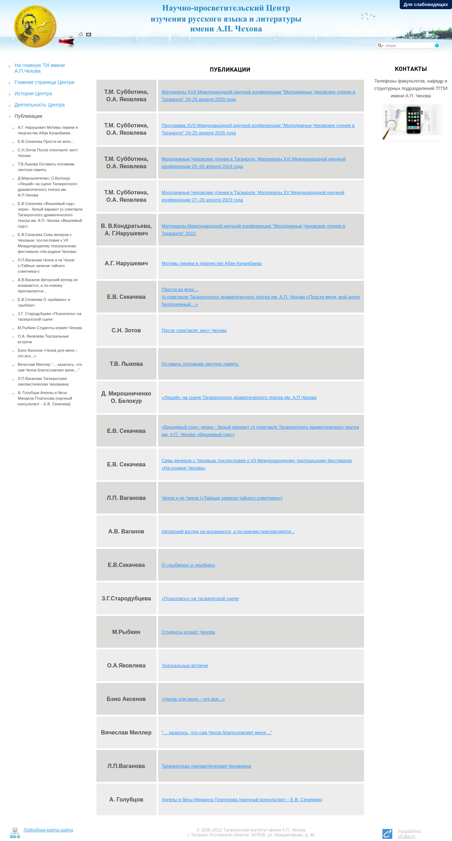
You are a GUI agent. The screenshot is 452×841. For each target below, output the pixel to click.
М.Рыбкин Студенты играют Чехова (50, 328)
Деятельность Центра (39, 105)
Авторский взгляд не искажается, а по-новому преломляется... (228, 531)
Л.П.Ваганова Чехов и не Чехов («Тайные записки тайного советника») (46, 265)
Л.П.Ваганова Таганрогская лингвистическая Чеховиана (43, 381)
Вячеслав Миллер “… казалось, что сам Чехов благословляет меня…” (50, 367)
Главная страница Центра (44, 82)
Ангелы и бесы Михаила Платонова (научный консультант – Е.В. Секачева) (242, 799)
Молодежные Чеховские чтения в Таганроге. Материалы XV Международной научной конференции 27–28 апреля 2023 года (253, 196)
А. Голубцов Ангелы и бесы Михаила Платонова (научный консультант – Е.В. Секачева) (45, 398)
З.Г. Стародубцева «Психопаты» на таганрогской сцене (49, 316)
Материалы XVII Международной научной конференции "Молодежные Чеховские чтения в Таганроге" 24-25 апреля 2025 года (258, 95)
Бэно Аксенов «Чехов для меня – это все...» (48, 353)
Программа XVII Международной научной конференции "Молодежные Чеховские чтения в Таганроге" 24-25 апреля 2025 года (258, 129)
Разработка (409, 834)
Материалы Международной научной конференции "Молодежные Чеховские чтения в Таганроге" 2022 (253, 229)
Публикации (28, 116)
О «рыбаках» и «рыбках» (188, 565)
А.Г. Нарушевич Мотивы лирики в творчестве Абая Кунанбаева (48, 130)
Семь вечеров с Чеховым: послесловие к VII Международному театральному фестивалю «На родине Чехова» (257, 464)
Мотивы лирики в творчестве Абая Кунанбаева (212, 263)
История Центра (33, 93)
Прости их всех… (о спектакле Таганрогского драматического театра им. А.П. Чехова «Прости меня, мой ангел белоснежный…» (261, 297)
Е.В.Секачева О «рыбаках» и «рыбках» (44, 302)
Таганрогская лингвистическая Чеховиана (206, 766)
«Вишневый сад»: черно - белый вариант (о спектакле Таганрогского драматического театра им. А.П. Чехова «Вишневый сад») (260, 430)
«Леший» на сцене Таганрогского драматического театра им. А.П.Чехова (239, 397)
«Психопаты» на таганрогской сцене (200, 598)
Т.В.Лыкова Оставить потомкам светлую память (46, 167)
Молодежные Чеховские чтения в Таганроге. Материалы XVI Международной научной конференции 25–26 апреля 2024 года (254, 162)
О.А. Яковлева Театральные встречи (43, 339)
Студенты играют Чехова (188, 632)
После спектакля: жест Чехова (194, 330)
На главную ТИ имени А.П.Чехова (39, 68)
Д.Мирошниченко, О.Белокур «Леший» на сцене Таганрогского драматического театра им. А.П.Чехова (47, 186)
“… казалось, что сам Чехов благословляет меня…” (217, 732)
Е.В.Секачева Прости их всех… (46, 141)
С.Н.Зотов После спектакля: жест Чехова (48, 153)
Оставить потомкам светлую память (200, 364)
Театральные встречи (185, 665)
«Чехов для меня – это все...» (193, 699)
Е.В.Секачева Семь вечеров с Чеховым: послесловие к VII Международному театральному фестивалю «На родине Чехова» (47, 243)
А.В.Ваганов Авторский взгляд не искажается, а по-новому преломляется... (48, 285)
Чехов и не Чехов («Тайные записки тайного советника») (222, 498)
